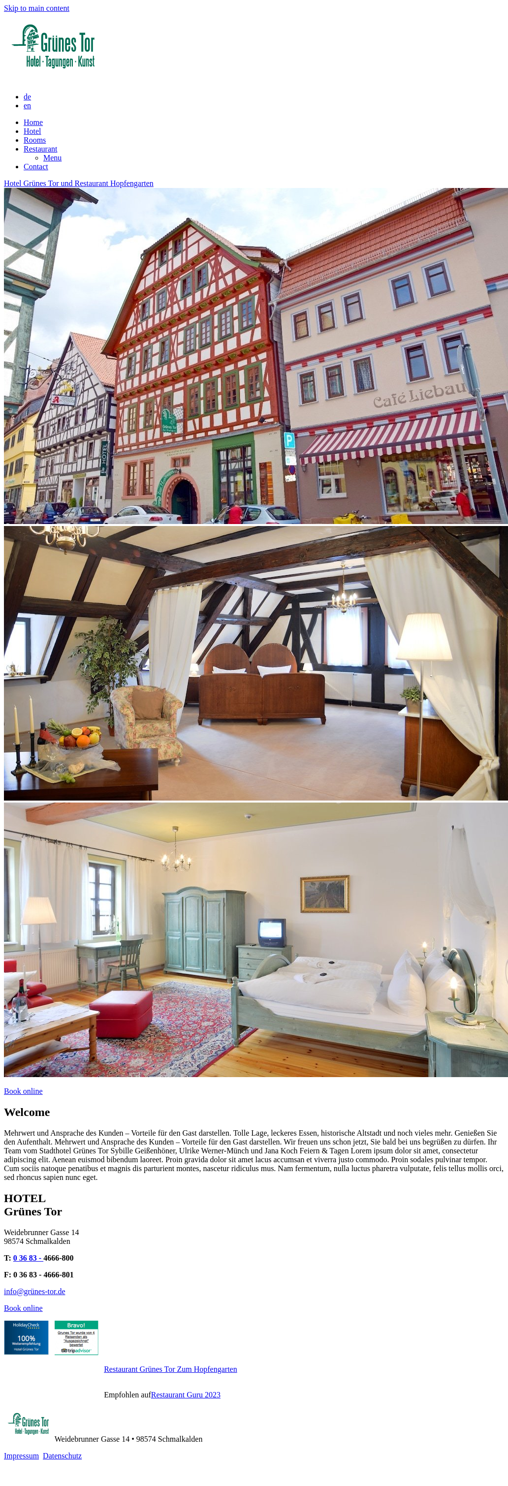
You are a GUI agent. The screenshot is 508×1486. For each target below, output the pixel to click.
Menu (52, 158)
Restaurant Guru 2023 (186, 1395)
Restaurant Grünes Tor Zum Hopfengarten (170, 1369)
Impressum (21, 1456)
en (27, 105)
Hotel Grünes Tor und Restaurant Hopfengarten (79, 183)
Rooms (35, 140)
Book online (23, 1091)
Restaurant (40, 149)
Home (33, 122)
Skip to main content (36, 8)
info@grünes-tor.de (34, 1291)
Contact (36, 166)
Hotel (32, 131)
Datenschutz (62, 1456)
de (27, 97)
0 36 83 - (28, 1258)
